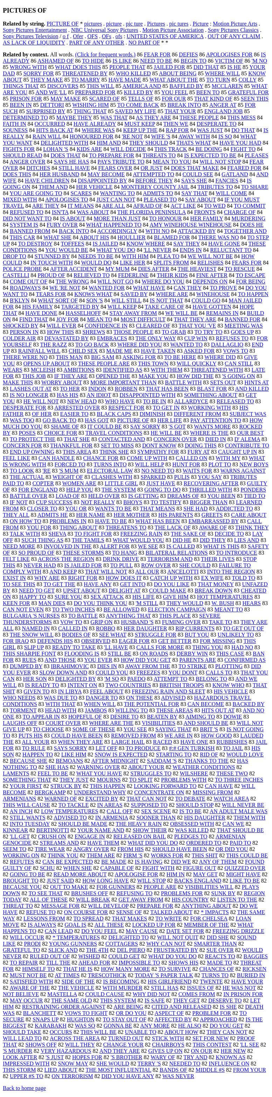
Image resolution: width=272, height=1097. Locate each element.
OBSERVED (95, 641)
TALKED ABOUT (171, 912)
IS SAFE (155, 1000)
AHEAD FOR (94, 963)
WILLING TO (131, 710)
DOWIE (232, 717)
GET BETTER (174, 641)
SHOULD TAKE (22, 1032)
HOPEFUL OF (85, 717)
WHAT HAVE (149, 288)
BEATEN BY (162, 717)
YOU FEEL (174, 92)
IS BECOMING (121, 982)
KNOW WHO (228, 685)
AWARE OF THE (29, 988)
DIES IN (107, 666)
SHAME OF (65, 427)
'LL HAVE (116, 647)
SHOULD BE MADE (82, 824)
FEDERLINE (133, 275)
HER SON (35, 679)
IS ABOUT (72, 218)
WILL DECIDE (128, 149)
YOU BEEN (221, 496)
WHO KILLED (133, 73)
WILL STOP (151, 881)
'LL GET (20, 836)
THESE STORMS (83, 553)
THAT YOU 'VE (197, 326)
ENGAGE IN (90, 836)
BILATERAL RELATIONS (177, 553)
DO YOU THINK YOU (100, 603)
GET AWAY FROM (141, 900)
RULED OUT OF (50, 956)
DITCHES (38, 168)
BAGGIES (256, 956)
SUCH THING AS (42, 540)
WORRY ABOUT (61, 382)
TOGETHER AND (245, 231)
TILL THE (58, 963)
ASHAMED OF (55, 61)
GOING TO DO (162, 490)
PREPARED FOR (95, 92)
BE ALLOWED (122, 609)
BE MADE (113, 862)
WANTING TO (117, 193)
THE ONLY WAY (155, 338)
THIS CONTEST (212, 1045)
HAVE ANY (98, 584)
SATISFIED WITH (31, 982)
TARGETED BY (80, 307)
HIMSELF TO (38, 969)
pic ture (134, 24)
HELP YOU (79, 490)
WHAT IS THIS (221, 546)
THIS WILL (100, 86)
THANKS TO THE (207, 761)
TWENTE (211, 982)
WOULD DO (96, 263)
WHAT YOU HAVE (99, 773)
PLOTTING (229, 666)
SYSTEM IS (24, 225)
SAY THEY (186, 244)
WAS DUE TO (60, 698)
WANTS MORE (212, 427)
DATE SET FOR (185, 931)
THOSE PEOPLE (133, 332)
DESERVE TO (225, 1000)
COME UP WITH (147, 458)
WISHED (89, 956)
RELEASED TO (235, 401)
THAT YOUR (180, 111)
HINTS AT (256, 382)
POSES (27, 433)
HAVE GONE (224, 244)
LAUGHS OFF (20, 723)
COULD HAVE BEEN (77, 736)
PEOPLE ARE (160, 887)
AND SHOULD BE (205, 723)
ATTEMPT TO (170, 679)
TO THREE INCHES (239, 780)
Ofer (78, 36)
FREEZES (148, 673)
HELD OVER (104, 496)
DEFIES (188, 54)
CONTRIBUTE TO (247, 445)
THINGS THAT (21, 86)
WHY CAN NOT (166, 944)
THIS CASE (230, 654)
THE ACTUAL (27, 477)
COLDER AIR (19, 338)
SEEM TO (14, 849)
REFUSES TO (232, 338)
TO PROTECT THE (33, 439)
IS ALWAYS (42, 925)
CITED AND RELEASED (181, 1007)
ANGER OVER (27, 162)
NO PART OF (144, 43)
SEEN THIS (254, 99)
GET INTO (133, 584)
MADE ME (119, 351)
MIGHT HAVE (243, 874)
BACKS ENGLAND (197, 881)
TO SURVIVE (174, 969)
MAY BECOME (106, 174)
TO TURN (218, 80)
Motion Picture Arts (235, 24)
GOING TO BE (27, 874)
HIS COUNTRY (190, 900)
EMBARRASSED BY (213, 521)
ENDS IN (191, 250)
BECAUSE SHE (28, 761)
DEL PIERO (131, 950)
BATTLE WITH (183, 382)
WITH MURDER (122, 988)
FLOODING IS (81, 654)
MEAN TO (99, 319)
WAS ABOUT (93, 212)
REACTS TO (220, 956)
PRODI (32, 944)
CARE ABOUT (248, 515)
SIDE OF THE (78, 982)
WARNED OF (60, 799)
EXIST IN (14, 578)
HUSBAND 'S (137, 622)
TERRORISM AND (170, 559)
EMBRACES (112, 338)
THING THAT (90, 111)
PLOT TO (220, 464)
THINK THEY (252, 527)
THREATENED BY (84, 73)
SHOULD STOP (195, 805)
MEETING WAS (243, 326)
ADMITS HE (52, 515)
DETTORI (52, 105)
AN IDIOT (98, 395)
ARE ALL (113, 206)
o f (66, 36)
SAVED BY (133, 294)
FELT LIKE (16, 559)
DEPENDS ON (210, 281)
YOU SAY (210, 477)
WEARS (12, 370)
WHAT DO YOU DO (172, 956)
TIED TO (254, 496)
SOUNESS (15, 130)
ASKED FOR (199, 351)
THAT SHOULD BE (240, 830)
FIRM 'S (132, 855)
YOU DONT (182, 673)
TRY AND (195, 1057)
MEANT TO (228, 609)
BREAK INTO (184, 105)
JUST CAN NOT (116, 200)
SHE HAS (57, 767)
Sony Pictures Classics (233, 30)
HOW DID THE (195, 376)
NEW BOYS (253, 464)
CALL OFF (120, 811)
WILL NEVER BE (243, 805)
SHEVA (57, 534)
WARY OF (163, 1057)
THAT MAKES (129, 918)
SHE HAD (195, 509)
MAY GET (205, 874)
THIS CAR (22, 237)
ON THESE (139, 698)
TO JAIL (233, 748)
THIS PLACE (175, 616)
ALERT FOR (115, 546)
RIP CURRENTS (195, 628)
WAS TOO (22, 420)
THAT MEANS (157, 509)
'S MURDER (17, 1051)
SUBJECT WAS (248, 414)
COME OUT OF (28, 281)
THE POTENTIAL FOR (151, 704)
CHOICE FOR (60, 433)
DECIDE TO (229, 534)
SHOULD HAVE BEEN (179, 849)
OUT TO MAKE (69, 887)
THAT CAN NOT (147, 799)
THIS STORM (19, 1070)
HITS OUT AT (218, 710)
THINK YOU (63, 855)
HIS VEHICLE (231, 691)
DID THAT (206, 67)
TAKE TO (220, 622)
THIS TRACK (170, 149)
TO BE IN (154, 401)
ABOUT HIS (94, 237)
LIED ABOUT (60, 1070)
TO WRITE (168, 918)
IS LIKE (122, 61)
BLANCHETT (39, 1013)
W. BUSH (222, 603)
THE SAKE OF (188, 534)
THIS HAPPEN (108, 786)
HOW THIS (60, 332)
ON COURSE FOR (86, 912)
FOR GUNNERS (115, 887)
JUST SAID (60, 881)
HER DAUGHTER (145, 628)
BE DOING (208, 149)
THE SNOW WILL (32, 635)
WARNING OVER (98, 767)
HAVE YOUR (247, 982)
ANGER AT (223, 105)
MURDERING (248, 218)
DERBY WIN (192, 654)
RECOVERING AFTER (211, 483)
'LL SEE (249, 1045)
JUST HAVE (160, 483)
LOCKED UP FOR (154, 925)
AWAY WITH (194, 136)
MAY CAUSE (142, 931)
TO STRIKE (193, 666)
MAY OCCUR (26, 1000)
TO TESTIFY (166, 502)
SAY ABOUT (200, 200)
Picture (200, 24)
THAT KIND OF (213, 99)
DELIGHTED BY (75, 679)
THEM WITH (249, 818)
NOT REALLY (98, 502)
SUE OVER (220, 950)
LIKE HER (132, 263)
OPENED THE (113, 376)
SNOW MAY (73, 1064)
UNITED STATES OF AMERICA (165, 36)
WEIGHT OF (68, 477)
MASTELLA (62, 994)
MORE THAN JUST (117, 218)
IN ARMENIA (111, 818)
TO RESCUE (240, 269)
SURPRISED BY (45, 111)
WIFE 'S (160, 136)
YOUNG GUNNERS (73, 944)
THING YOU (207, 647)
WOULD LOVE (245, 754)
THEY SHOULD (148, 143)
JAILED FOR (169, 67)
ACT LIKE (183, 206)
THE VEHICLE (76, 988)
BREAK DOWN (213, 591)
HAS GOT (97, 420)
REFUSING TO (135, 893)
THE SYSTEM (119, 490)
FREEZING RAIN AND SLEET (168, 691)
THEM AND (53, 187)
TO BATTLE (83, 616)
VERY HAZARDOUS (66, 1051)
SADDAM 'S (162, 761)
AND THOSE (60, 660)
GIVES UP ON (165, 1051)
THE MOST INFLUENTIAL (118, 1070)
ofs (119, 36)
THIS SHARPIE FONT (29, 654)
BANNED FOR (242, 319)
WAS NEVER (178, 1076)
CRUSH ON (52, 836)
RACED (162, 742)
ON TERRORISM (72, 1076)
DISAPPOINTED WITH (148, 395)
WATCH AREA (231, 799)
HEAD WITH (60, 710)
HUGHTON (81, 1019)
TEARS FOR (51, 294)
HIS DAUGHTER (204, 818)
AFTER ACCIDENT (73, 269)
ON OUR (201, 1051)
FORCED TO (70, 464)
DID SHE (218, 937)
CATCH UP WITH (171, 578)
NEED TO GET (37, 591)
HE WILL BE (166, 433)
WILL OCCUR (27, 937)
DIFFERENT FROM (197, 414)
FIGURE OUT (199, 868)
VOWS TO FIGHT (85, 1013)
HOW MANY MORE (125, 969)
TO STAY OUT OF (125, 1019)
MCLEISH (43, 370)
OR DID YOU (232, 849)
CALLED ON (191, 458)
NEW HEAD (82, 401)
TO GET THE (59, 584)
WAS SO (85, 1026)
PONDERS (253, 490)
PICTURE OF (62, 24)
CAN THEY (188, 288)
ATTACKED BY (196, 231)
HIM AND (109, 143)
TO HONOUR (165, 218)
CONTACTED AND (121, 439)
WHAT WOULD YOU (138, 540)
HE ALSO (189, 1026)
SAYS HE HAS (71, 162)
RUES (29, 660)
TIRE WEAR (50, 849)
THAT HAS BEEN (167, 389)
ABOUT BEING (178, 73)
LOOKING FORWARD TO (165, 786)
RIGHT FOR (82, 578)
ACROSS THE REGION (66, 559)
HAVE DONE (41, 313)
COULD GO (205, 300)
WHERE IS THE (209, 433)
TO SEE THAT (45, 893)
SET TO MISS (117, 445)
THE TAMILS (88, 540)
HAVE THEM (103, 843)
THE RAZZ (53, 345)
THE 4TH (97, 950)
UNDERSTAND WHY (100, 792)
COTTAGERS (121, 944)
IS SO (225, 136)
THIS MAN (69, 357)
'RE (46, 471)
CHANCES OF (216, 969)
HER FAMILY (206, 218)
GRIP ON (102, 622)
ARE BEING (128, 1007)
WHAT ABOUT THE (173, 80)
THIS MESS (241, 118)
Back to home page (24, 1088)
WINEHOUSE (213, 294)
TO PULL (121, 565)
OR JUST (151, 168)
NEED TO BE (156, 61)
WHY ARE (47, 578)
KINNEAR (15, 830)
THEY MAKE (46, 80)
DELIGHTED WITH (64, 143)
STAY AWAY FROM (133, 313)
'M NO (259, 61)
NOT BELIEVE (21, 994)
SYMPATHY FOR (158, 452)
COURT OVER (63, 723)
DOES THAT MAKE (195, 168)
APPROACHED (218, 1019)
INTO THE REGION (231, 572)
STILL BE (119, 654)
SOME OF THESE (93, 729)
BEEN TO (208, 92)
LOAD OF (68, 496)
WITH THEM (166, 370)
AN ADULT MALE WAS (239, 811)
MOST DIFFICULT (142, 319)
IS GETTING (143, 496)
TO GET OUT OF (243, 628)
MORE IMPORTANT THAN (123, 382)
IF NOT (19, 502)
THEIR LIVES (218, 559)
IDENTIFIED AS (122, 370)
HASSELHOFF (83, 313)
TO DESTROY (35, 244)
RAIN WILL (47, 136)
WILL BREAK (93, 900)
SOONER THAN (156, 818)
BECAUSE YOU (22, 887)
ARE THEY (46, 206)
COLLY (248, 80)
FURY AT (198, 452)
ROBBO (105, 628)
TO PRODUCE (143, 748)
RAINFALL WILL (39, 351)
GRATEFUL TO (21, 950)
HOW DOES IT (124, 578)
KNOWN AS (230, 1057)
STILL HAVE (74, 168)
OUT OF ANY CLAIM (234, 36)
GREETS (212, 515)
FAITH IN (14, 124)
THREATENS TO (126, 527)
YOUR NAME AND (100, 830)
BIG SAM (102, 357)
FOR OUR (174, 99)
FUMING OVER (181, 622)
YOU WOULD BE (66, 250)
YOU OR (76, 509)
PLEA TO (168, 256)
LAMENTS (16, 773)
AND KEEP (63, 572)
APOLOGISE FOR (136, 874)
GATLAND (235, 174)
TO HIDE (93, 61)
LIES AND (246, 540)
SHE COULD (194, 565)
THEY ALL (16, 515)
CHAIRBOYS (168, 1045)
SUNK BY (223, 893)
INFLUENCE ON (229, 1064)
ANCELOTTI (183, 572)
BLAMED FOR (172, 237)
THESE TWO (232, 773)
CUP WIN (195, 338)
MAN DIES (52, 603)
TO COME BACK (138, 105)
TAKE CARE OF (164, 307)
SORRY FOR (38, 73)
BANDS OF (173, 1070)
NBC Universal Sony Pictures (104, 30)
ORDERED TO (203, 843)
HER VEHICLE (94, 187)
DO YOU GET (226, 1026)
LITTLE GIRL (121, 483)
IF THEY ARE (71, 376)
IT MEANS (81, 206)
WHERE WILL (222, 73)
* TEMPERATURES (76, 937)
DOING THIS (201, 445)
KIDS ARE (89, 149)
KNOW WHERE (145, 244)
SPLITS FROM (171, 263)
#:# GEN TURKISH (192, 748)
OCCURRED (50, 124)
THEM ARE (101, 855)
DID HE (182, 540)
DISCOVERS (62, 86)
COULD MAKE (167, 591)
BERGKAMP (50, 792)
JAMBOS (96, 710)
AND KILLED (251, 389)
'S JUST (55, 1057)
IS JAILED (105, 244)
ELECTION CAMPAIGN (177, 609)
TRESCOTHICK (107, 975)
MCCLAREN (227, 86)
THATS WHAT (193, 143)
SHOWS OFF (41, 1045)
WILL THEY (80, 1045)
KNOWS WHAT (93, 294)
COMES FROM (197, 994)
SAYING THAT (173, 729)
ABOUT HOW (181, 1032)
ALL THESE (109, 925)
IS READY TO (42, 685)
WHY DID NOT (151, 994)
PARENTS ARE (197, 660)
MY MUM (117, 269)
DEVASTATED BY (66, 338)
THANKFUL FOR (71, 445)
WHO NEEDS (19, 698)
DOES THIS (17, 174)
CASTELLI (16, 275)
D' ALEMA (247, 439)
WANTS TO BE (113, 509)
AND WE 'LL (51, 92)
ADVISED (173, 698)
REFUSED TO (26, 212)
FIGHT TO (243, 149)
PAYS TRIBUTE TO (121, 162)
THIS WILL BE (99, 1032)
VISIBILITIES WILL (209, 887)
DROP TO (14, 256)
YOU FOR (39, 527)
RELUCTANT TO (230, 250)
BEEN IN (21, 105)
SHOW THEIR (150, 830)
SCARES (80, 193)
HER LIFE (170, 420)
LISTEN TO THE (237, 900)
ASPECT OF (169, 1013)
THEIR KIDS (172, 275)
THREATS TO (159, 155)
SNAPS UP (45, 1019)
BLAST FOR (212, 389)
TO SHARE (254, 187)
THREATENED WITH (217, 370)
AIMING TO (200, 717)
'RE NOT (132, 136)
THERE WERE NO (25, 357)
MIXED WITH (20, 200)
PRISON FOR (26, 99)
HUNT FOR (186, 464)
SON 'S (94, 300)
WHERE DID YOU (139, 345)
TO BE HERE (180, 357)
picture (113, 24)
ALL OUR (147, 572)
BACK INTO (74, 231)
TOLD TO (243, 578)
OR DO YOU (131, 1013)
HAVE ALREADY (95, 124)
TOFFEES (72, 244)
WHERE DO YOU (163, 281)
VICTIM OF (229, 61)
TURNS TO (215, 975)
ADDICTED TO (234, 509)
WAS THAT (114, 118)
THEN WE (175, 124)
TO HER (70, 389)
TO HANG (124, 553)
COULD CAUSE (105, 994)
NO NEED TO (158, 471)
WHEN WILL (100, 704)
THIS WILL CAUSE (26, 805)
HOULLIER (132, 237)
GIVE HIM (175, 597)
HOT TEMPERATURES (225, 597)
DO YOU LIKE (171, 584)
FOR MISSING (217, 641)
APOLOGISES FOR (229, 54)
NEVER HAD (40, 565)
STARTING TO (173, 754)
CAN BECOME (206, 704)
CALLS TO (219, 673)
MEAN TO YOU (172, 162)
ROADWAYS (25, 288)
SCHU (47, 868)
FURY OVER (62, 225)
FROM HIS (131, 849)
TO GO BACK (92, 345)
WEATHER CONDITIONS (204, 767)
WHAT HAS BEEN (157, 521)
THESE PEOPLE (199, 118)
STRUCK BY (66, 786)
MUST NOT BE (28, 975)
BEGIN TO (194, 61)
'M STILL (146, 603)
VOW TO (71, 622)
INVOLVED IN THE (68, 546)
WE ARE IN (178, 736)
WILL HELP (149, 464)
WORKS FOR (167, 855)
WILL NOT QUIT (177, 937)
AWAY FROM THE (147, 666)
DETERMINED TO (25, 118)
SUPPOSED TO (149, 805)
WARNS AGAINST (243, 471)
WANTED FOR (107, 288)
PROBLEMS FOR (182, 893)
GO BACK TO (59, 420)
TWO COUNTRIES (128, 685)
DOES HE (252, 225)
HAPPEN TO (37, 754)
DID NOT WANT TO (27, 218)
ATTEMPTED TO (153, 174)
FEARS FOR (246, 263)
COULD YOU (112, 673)
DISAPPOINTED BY (102, 181)
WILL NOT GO (115, 281)
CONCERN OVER (175, 439)
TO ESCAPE (251, 275)
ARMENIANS (19, 799)
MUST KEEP (139, 124)
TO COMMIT (250, 206)
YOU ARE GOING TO (35, 193)
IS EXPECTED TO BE (210, 155)
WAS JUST (210, 130)
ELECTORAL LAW (110, 471)
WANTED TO (186, 345)
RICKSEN (254, 969)
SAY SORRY (145, 427)
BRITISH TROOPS (181, 685)
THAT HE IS (77, 969)
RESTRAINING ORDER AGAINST (63, 1007)
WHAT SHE (57, 237)
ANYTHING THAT (128, 616)
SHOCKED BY (20, 326)
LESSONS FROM (44, 918)
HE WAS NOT (239, 988)
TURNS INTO (109, 464)
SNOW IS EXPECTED (121, 754)
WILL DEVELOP (108, 906)
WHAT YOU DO (115, 250)
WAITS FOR (197, 471)
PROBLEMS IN (68, 521)
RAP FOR (177, 130)
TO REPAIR (24, 963)
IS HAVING (148, 862)
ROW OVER (156, 565)
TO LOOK (22, 471)
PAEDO (136, 679)
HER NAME (90, 515)
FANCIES (226, 181)
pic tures (179, 24)
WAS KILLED (192, 830)
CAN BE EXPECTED (67, 862)
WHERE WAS (98, 130)
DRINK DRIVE (121, 559)
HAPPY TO (32, 597)
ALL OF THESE (49, 900)
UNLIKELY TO (236, 635)
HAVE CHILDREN (47, 181)
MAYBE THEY (74, 118)
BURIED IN (251, 975)
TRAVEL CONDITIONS (113, 433)
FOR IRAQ (16, 641)
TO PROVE (223, 288)
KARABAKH (51, 1026)
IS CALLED (180, 546)
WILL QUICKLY (196, 363)
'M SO (111, 679)
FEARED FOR (244, 168)
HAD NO (242, 647)
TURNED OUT (126, 1038)
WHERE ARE (172, 294)
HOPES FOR (87, 1057)
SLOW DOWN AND (63, 673)
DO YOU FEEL (99, 931)
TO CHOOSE (48, 729)
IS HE (234, 67)
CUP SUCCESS (54, 502)
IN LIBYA (70, 691)
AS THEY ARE (153, 118)
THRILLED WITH (210, 490)
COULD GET (124, 956)
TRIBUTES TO (215, 187)
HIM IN (176, 874)
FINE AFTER (211, 275)
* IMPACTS (215, 912)
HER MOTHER (132, 515)
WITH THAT (61, 704)
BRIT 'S (209, 729)
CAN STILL (239, 363)
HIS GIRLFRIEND (169, 982)
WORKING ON (21, 855)
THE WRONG (72, 281)
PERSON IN (24, 332)
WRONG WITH (28, 67)
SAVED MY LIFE (135, 111)
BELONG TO (211, 679)
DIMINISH (153, 414)
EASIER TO (74, 414)
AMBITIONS (79, 370)
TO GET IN (166, 408)
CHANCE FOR (101, 458)
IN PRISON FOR (243, 994)
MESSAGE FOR (60, 906)
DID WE (181, 862)
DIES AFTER (153, 269)
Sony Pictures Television (30, 36)
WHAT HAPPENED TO (113, 225)
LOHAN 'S (55, 149)
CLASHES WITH (111, 477)
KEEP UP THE (140, 130)
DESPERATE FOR (24, 408)
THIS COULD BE (247, 855)
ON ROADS (154, 654)
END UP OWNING (32, 452)
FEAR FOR (157, 54)
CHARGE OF (240, 212)
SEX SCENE (156, 811)
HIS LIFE (143, 597)
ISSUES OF (200, 988)
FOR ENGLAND (37, 490)
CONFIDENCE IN (106, 326)
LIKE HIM (73, 754)
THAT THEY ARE (195, 319)
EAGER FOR (134, 641)
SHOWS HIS (183, 963)
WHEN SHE (77, 868)
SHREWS (93, 332)
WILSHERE (194, 773)
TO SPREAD (88, 918)
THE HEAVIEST (196, 269)
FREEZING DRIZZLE (238, 931)
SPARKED (153, 477)
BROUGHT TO (21, 881)
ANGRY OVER (91, 849)
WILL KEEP (122, 307)
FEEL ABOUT (107, 691)
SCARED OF (104, 99)
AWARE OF (213, 527)
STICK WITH (168, 1038)
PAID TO (240, 843)
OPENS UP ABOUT (46, 363)
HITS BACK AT (54, 130)
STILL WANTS (28, 818)
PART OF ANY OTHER (96, 43)
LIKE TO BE (245, 881)
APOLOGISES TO (66, 200)
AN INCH (21, 811)
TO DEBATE (190, 799)
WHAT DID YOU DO (152, 843)
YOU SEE (135, 729)
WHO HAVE (120, 401)
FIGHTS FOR (19, 149)
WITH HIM (135, 256)
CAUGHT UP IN (237, 452)
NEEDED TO (185, 1064)
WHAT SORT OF (58, 300)
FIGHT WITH (158, 868)
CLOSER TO (42, 509)
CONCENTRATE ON (159, 792)
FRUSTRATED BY (176, 950)
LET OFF (106, 748)
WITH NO (157, 231)
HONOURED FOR (91, 136)
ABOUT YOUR (146, 767)
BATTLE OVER (28, 496)
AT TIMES (67, 975)
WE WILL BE (181, 313)
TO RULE (34, 748)
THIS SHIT (204, 855)
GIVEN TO (36, 691)
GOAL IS (75, 925)
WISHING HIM (90, 105)
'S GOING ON (238, 376)
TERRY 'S (149, 1064)
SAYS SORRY (70, 748)
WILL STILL (126, 300)
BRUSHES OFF (89, 893)
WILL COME (231, 193)
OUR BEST (250, 433)
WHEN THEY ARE (80, 742)
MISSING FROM (213, 792)
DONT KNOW (159, 445)
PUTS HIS (31, 736)
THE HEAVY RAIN (139, 824)
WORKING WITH (209, 408)
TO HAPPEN (253, 294)
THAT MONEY (216, 584)
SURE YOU (68, 597)
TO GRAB (174, 332)
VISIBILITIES (158, 723)
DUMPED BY (26, 666)
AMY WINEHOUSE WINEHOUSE (190, 225)
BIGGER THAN (209, 502)
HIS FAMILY (37, 307)
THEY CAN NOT (227, 1032)
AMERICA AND (141, 86)
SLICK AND (63, 950)
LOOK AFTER (20, 1057)
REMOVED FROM (133, 736)
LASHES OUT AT (30, 389)
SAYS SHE (194, 181)
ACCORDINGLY (117, 231)
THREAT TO (18, 906)
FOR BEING (250, 281)
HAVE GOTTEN (212, 307)
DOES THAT (65, 155)
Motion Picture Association (173, 30)
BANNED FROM (30, 231)
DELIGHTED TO (129, 937)
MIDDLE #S (210, 1070)
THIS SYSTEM (118, 1000)
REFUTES (22, 862)
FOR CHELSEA (208, 918)
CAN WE (233, 824)
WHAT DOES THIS (78, 67)
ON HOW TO (25, 521)
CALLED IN (73, 628)
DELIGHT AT (124, 591)
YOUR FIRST (25, 786)
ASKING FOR (139, 357)
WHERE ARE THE (111, 723)
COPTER (43, 483)
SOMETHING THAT (27, 780)
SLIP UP (34, 647)
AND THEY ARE (119, 1051)
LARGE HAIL (128, 742)
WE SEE (148, 546)
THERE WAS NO (218, 237)
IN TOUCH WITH (51, 263)
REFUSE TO (40, 912)
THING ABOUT (78, 527)
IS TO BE (190, 811)
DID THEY (213, 540)
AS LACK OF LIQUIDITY (34, 43)
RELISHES (210, 263)
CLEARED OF (153, 326)
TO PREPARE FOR (111, 155)
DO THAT (243, 130)
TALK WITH (25, 534)
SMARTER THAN (215, 944)
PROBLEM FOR (211, 1013)
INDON (97, 389)
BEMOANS (69, 761)
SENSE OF (129, 912)
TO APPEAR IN (41, 717)
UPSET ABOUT (81, 591)
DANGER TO (102, 698)
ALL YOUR (35, 742)
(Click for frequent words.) (105, 54)
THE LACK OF (173, 527)
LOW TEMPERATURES (69, 811)
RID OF (209, 754)
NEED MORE (19, 546)
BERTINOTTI (52, 830)
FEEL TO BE (53, 773)
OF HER (41, 414)
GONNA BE (118, 1026)
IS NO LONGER (29, 395)
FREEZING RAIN (141, 534)
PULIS (181, 477)
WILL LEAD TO (22, 1038)
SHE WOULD (113, 1064)
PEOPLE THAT (127, 67)
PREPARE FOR (155, 906)
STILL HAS (165, 988)
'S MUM (69, 471)
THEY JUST (74, 780)
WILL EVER (61, 326)
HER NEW (233, 1051)
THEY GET (186, 1000)
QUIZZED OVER (244, 868)
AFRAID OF (147, 206)
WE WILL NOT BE (210, 256)
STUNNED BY (52, 256)
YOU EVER (98, 660)
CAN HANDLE (57, 458)
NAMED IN (36, 628)
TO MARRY (85, 80)
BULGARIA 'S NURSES (31, 616)
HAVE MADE (125, 80)
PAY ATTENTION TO (215, 420)
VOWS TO (235, 351)
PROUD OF (51, 275)
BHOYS (132, 502)
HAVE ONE (194, 742)
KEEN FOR (16, 603)
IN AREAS (109, 805)
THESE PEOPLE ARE (104, 363)
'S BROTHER (126, 1057)
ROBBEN (126, 389)
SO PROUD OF (36, 553)
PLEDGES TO (190, 836)
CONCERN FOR (22, 445)
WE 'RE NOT (65, 288)
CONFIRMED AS (245, 660)
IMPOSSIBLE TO (139, 963)
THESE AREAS (174, 710)
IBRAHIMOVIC (70, 666)
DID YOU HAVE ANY (128, 1076)
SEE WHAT (112, 635)
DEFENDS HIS (55, 641)
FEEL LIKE (16, 458)
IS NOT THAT (166, 300)
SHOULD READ (22, 155)
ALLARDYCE (191, 401)
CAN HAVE (219, 786)
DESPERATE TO (217, 124)
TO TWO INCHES (73, 609)
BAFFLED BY (186, 86)
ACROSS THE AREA (75, 1038)
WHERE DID (220, 357)
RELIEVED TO (92, 275)
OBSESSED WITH (192, 824)
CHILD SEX (83, 351)
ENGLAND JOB (223, 111)
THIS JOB (34, 376)
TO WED (214, 206)
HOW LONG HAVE (105, 881)
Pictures (156, 24)
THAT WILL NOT (106, 572)
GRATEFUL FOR (248, 92)
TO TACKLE (73, 805)
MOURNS (108, 780)
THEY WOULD (184, 603)
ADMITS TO (158, 193)
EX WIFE (212, 578)
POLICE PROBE (22, 269)
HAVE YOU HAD (240, 143)
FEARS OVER (115, 168)
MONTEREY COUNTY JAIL (155, 187)
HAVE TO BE (111, 521)
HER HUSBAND (59, 174)
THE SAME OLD (71, 1000)
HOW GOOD (216, 736)
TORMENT (23, 710)
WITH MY (228, 458)
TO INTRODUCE (236, 553)
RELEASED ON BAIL (139, 836)
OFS (93, 36)
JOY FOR (67, 319)
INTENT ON (82, 685)
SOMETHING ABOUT (210, 395)
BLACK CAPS (114, 414)
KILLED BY (138, 92)
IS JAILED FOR (83, 565)
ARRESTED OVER (77, 408)
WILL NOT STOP (220, 162)
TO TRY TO (208, 332)
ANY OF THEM (218, 862)
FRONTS (204, 212)
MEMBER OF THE (206, 925)
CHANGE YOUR (123, 1045)
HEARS (252, 603)
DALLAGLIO (227, 345)
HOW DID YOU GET (146, 660)
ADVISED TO (70, 818)
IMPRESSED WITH (26, 1064)
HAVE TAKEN (158, 351)
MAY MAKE (65, 99)
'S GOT (177, 427)
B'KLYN (19, 300)
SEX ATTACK (107, 597)
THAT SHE (77, 439)
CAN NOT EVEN (23, 609)
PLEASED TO (160, 200)
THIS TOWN (153, 363)
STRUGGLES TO (150, 773)
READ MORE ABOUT (80, 874)
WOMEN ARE (79, 483)
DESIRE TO (124, 717)
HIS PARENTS (175, 515)
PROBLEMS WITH (184, 780)
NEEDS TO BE (95, 256)
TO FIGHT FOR (93, 534)
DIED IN (215, 439)
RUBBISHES (232, 742)
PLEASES (256, 155)
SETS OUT (223, 382)
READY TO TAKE (74, 647)
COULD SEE (198, 174)
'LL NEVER (157, 250)
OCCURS (61, 1032)
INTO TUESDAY (30, 824)
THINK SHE (114, 452)
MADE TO (219, 963)
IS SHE (228, 1007)
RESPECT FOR (126, 408)
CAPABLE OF (117, 868)
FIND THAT (33, 319)
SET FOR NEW (211, 1038)
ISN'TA (60, 212)
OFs (106, 36)
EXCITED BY (101, 799)
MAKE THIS (18, 382)
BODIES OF (76, 635)
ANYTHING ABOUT (206, 906)
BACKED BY (248, 704)
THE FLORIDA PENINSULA (151, 212)
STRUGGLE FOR (155, 635)
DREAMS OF (183, 496)
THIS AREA (77, 452)
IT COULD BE (105, 427)
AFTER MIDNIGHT (114, 761)
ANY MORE (154, 1026)
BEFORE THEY (154, 181)
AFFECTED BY (173, 1019)
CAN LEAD (59, 931)
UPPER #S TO (26, 1076)
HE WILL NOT (41, 401)
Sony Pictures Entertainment (35, 30)
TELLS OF (140, 99)
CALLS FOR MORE (160, 647)
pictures (93, 24)
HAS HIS (67, 395)
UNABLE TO (140, 1032)
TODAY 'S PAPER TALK (164, 975)
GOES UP (242, 332)
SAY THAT (194, 193)
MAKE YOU (153, 376)
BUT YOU (197, 635)
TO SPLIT (141, 780)
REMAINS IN (222, 313)
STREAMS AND (59, 843)
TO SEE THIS (19, 584)
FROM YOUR (249, 1070)
